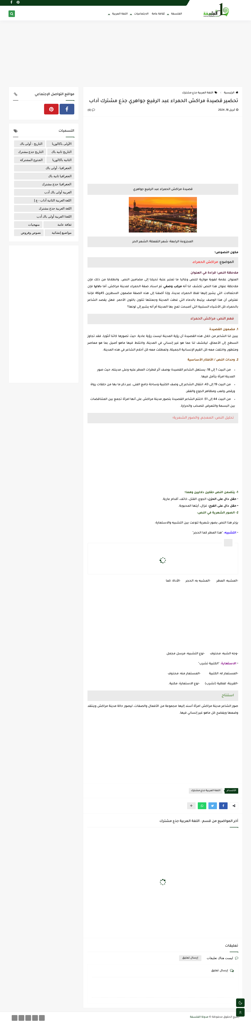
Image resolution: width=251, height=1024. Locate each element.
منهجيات (34, 224)
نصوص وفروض (31, 232)
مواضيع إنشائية (62, 232)
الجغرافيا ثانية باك (60, 176)
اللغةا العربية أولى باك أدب (54, 216)
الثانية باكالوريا (62, 160)
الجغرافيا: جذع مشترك (57, 184)
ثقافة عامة (158, 14)
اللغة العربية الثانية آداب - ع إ (53, 200)
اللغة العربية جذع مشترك (199, 92)
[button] (223, 805)
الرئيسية (231, 92)
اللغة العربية (120, 14)
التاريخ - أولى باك (31, 143)
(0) (91, 110)
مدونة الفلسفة (199, 1017)
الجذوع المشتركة (31, 160)
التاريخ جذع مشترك (31, 152)
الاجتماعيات (141, 14)
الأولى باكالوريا (62, 143)
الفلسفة (176, 14)
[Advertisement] (126, 53)
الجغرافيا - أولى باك (58, 168)
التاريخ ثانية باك (61, 152)
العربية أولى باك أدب (57, 192)
